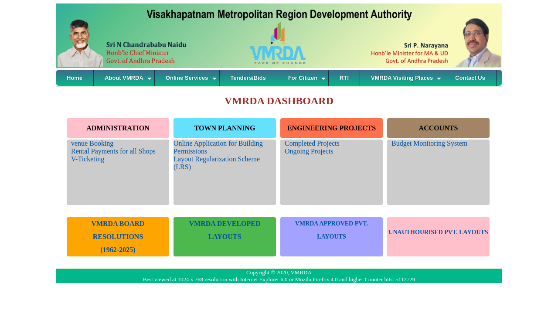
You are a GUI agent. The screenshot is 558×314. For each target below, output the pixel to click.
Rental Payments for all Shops (113, 151)
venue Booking (92, 143)
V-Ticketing (87, 159)
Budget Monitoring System (429, 143)
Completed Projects (312, 143)
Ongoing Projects (309, 151)
